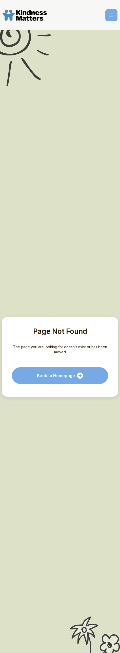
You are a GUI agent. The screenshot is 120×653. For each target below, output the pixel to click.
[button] (111, 15)
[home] (26, 15)
